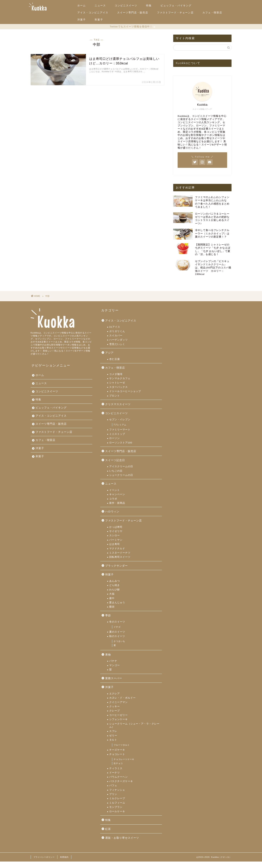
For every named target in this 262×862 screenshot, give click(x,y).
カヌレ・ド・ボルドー (122, 698)
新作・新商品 (117, 503)
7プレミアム (120, 425)
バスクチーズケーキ (121, 781)
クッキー (114, 707)
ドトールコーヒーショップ (125, 392)
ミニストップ (117, 434)
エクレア (114, 694)
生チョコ (118, 764)
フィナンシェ (117, 790)
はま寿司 (114, 544)
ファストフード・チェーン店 (175, 12)
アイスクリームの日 (121, 467)
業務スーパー (113, 678)
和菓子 (99, 19)
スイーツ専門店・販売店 (132, 12)
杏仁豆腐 (114, 359)
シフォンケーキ (118, 720)
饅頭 (112, 607)
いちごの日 (115, 471)
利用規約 (64, 858)
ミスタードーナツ (119, 553)
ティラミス (115, 769)
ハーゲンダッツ (118, 340)
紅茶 (108, 829)
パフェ (113, 786)
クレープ (114, 711)
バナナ (113, 661)
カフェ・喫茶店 (212, 12)
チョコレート (117, 754)
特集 (149, 5)
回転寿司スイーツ (119, 557)
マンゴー (114, 666)
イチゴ (117, 627)
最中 (112, 598)
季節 (108, 615)
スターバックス (118, 387)
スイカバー (115, 336)
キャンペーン (117, 495)
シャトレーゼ (117, 383)
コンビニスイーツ (126, 5)
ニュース (100, 5)
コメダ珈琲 (115, 374)
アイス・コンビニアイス (92, 12)
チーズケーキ (117, 750)
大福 (112, 594)
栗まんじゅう (117, 603)
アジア (109, 353)
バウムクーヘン (118, 777)
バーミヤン (115, 540)
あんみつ (114, 581)
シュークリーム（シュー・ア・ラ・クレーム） (134, 726)
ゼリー (113, 736)
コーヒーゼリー (118, 715)
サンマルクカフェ (119, 379)
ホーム (81, 5)
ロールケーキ (117, 812)
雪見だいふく (117, 344)
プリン (113, 794)
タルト (113, 740)
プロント (114, 396)
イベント (114, 490)
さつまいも (119, 642)
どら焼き (114, 585)
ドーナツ (114, 773)
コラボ (113, 499)
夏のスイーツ (117, 632)
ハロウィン (112, 511)
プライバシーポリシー (44, 858)
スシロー (114, 536)
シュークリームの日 (121, 475)
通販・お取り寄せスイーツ (122, 838)
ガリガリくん (117, 332)
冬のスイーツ (117, 622)
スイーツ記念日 (115, 460)
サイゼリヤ (115, 531)
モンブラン (115, 807)
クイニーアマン (118, 702)
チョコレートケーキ (124, 760)
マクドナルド (117, 549)
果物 (108, 655)
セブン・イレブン (119, 420)
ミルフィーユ (117, 803)
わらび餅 (114, 590)
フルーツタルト (122, 745)
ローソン (114, 438)
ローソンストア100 (120, 443)
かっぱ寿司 (115, 527)
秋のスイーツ (117, 636)
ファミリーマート (119, 430)
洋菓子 (81, 19)
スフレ (113, 731)
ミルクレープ (117, 799)
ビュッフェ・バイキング (176, 5)
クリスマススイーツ (118, 404)
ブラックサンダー (116, 566)
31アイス (114, 327)
